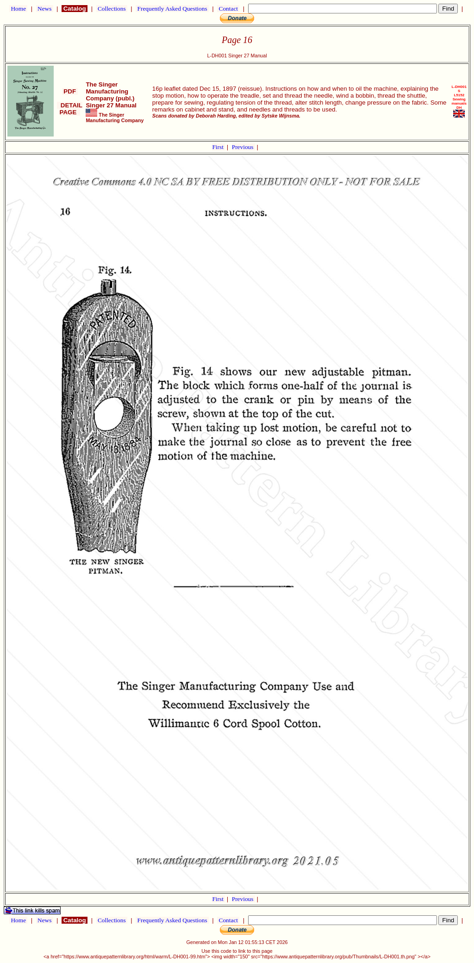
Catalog (74, 8)
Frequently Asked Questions (172, 8)
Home (18, 8)
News (44, 8)
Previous (243, 146)
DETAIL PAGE (69, 109)
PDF (70, 91)
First (218, 146)
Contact (228, 8)
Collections (111, 8)
